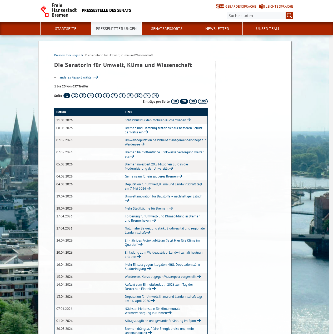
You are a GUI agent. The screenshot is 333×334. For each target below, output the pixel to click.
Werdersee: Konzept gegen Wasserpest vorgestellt (160, 276)
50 (193, 101)
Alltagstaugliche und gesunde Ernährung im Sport (160, 321)
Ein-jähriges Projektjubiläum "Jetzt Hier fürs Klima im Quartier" (162, 242)
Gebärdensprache (240, 6)
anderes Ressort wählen (76, 77)
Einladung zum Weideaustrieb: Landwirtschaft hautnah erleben (163, 254)
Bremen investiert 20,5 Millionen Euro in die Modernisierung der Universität (156, 166)
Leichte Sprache (279, 6)
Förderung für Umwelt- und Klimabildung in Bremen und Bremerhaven (162, 218)
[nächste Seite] (147, 95)
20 (184, 101)
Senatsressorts (166, 28)
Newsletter (217, 28)
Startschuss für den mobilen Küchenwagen (155, 120)
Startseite (65, 28)
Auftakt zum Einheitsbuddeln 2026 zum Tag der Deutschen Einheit (159, 286)
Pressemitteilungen (68, 55)
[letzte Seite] (155, 95)
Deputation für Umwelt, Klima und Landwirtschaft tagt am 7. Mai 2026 (163, 186)
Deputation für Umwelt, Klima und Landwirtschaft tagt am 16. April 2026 (163, 298)
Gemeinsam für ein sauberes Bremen (151, 176)
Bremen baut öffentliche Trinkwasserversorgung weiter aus (164, 154)
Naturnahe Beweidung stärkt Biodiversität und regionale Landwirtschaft (165, 230)
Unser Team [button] (267, 28)
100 (203, 101)
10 (138, 95)
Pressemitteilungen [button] (116, 28)
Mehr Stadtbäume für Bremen (146, 208)
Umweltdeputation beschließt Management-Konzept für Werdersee (165, 142)
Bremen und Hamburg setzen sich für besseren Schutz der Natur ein (163, 130)
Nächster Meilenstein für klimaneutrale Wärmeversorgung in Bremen (153, 310)
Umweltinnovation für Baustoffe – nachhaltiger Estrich (163, 196)
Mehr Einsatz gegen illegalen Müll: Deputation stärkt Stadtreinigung (162, 266)
